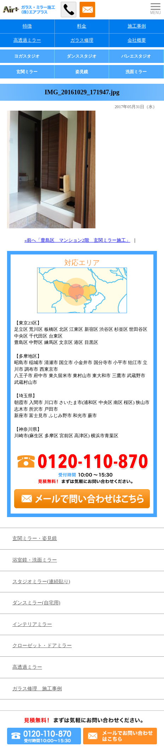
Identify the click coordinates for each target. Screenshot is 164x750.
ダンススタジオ (81, 56)
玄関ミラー (26, 71)
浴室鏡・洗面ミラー (34, 560)
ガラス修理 (81, 40)
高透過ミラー (27, 40)
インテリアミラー (32, 624)
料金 (81, 26)
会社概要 (137, 40)
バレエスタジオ (136, 56)
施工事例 (137, 26)
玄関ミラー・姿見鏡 (34, 538)
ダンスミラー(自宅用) (36, 602)
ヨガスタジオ (27, 56)
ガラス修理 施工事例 (37, 688)
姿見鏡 (81, 71)
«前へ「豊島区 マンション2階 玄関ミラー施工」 (77, 240)
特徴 (27, 26)
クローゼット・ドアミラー (42, 645)
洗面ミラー (136, 71)
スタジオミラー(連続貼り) (41, 581)
